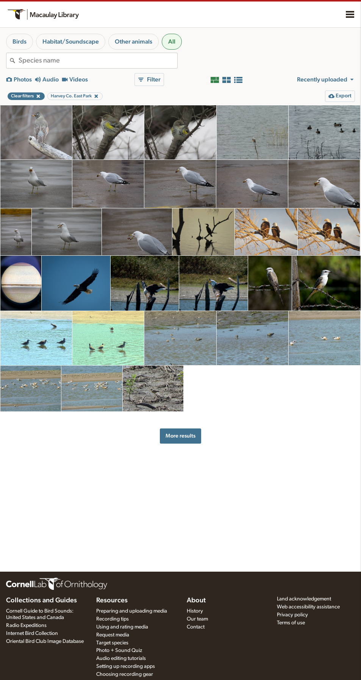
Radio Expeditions (26, 625)
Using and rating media (122, 627)
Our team (197, 619)
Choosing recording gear (124, 674)
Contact (196, 627)
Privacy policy (292, 614)
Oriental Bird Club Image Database (45, 641)
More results (180, 436)
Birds (20, 42)
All (171, 42)
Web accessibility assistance (308, 607)
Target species (112, 643)
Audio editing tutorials (121, 658)
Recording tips (112, 619)
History (195, 611)
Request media (112, 635)
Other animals (133, 42)
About (196, 600)
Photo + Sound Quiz (119, 650)
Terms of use (291, 622)
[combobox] (98, 60)
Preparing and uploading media (131, 611)
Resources (112, 600)
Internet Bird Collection (32, 633)
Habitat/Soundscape (70, 42)
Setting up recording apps (125, 666)
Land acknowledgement (304, 599)
